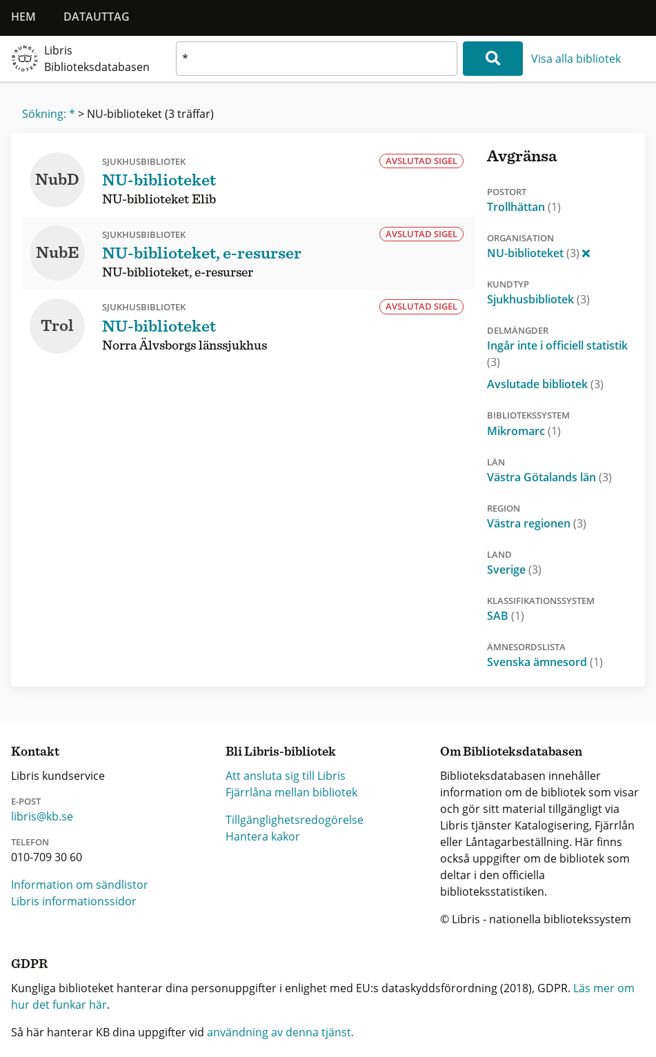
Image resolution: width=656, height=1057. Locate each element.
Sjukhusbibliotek (538, 299)
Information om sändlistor (79, 884)
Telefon (30, 842)
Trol (57, 326)
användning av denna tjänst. (280, 1032)
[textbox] (316, 58)
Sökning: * (48, 113)
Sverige (514, 569)
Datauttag (96, 16)
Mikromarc (524, 431)
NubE (57, 253)
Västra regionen (536, 523)
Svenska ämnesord (545, 662)
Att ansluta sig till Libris (286, 775)
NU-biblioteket (538, 253)
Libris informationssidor (74, 901)
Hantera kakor (263, 836)
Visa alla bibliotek (576, 58)
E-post (26, 801)
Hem (23, 16)
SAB (505, 615)
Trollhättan (524, 206)
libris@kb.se (42, 816)
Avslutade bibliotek (545, 384)
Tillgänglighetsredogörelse (295, 819)
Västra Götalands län (549, 477)
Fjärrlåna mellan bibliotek (291, 792)
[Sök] (493, 58)
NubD (57, 180)
